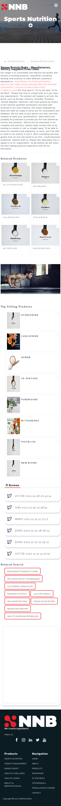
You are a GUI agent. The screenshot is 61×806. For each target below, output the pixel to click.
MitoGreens (30, 421)
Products (37, 768)
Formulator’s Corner (43, 788)
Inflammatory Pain (17, 601)
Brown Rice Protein (17, 609)
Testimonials (39, 783)
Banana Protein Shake (42, 61)
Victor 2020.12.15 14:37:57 (32, 553)
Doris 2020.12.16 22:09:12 (32, 542)
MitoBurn (39, 186)
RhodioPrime (41, 248)
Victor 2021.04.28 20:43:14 (33, 496)
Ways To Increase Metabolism (22, 616)
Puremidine (29, 399)
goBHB (26, 357)
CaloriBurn (11, 217)
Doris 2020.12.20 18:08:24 (32, 530)
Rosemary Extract (17, 594)
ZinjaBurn (40, 217)
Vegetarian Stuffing (26, 81)
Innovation (37, 773)
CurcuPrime (30, 336)
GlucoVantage (13, 185)
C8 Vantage (29, 378)
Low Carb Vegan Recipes (23, 84)
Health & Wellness (14, 773)
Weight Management (15, 763)
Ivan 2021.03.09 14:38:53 (31, 507)
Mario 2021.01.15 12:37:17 (31, 519)
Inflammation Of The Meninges (23, 579)
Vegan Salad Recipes (44, 601)
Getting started (15, 61)
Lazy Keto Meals (42, 594)
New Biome (29, 463)
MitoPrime (10, 248)
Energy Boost (11, 768)
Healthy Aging (12, 778)
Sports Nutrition (13, 759)
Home (35, 759)
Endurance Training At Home (22, 571)
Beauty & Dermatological (13, 784)
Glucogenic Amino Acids (20, 586)
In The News (38, 778)
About (35, 763)
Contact (36, 793)
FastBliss (28, 442)
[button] (56, 5)
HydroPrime (30, 315)
